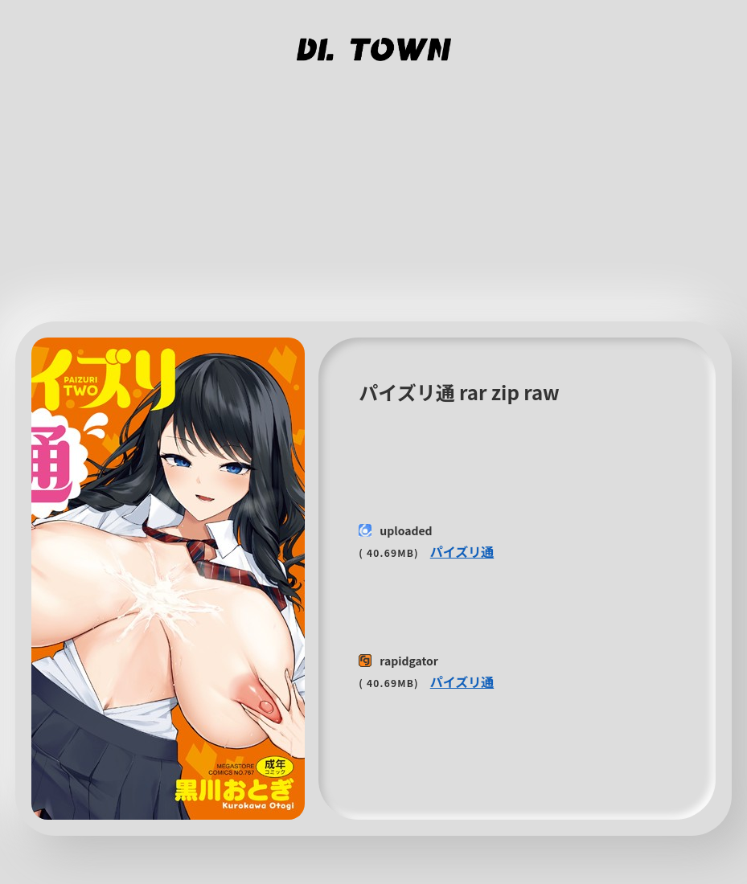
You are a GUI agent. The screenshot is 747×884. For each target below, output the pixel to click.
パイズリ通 (462, 551)
